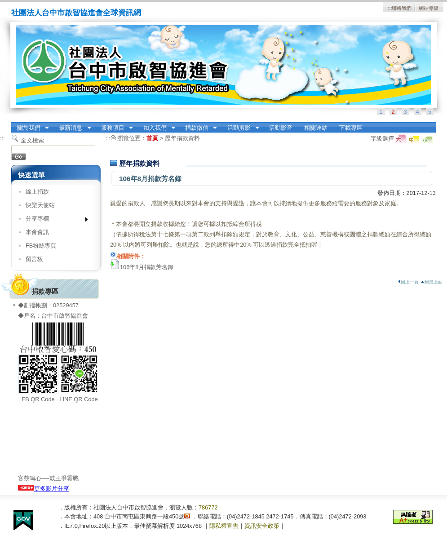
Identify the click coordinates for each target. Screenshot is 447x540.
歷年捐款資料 (182, 138)
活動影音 (280, 127)
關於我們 (30, 128)
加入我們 (156, 128)
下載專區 (351, 127)
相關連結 (316, 127)
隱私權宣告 (224, 525)
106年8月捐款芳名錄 (146, 267)
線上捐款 (37, 191)
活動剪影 (240, 128)
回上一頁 (408, 281)
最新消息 (72, 128)
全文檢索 (32, 140)
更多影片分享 (43, 488)
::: (390, 8)
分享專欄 (54, 220)
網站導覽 (428, 8)
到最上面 (431, 281)
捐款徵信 (198, 128)
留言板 (34, 259)
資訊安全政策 (261, 525)
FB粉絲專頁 (41, 245)
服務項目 (114, 128)
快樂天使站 (40, 205)
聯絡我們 (402, 8)
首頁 (152, 138)
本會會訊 (37, 232)
